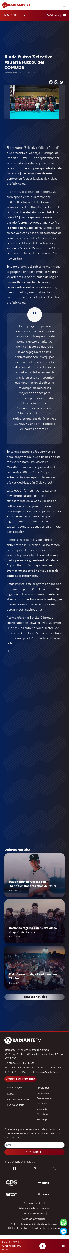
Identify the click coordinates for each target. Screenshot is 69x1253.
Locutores (43, 1093)
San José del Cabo (18, 1099)
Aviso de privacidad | (34, 1219)
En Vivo (54, 15)
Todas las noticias (34, 997)
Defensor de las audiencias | (34, 1208)
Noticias (42, 1103)
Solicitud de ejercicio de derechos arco (34, 1224)
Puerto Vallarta (15, 1105)
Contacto (42, 1109)
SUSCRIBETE (34, 1152)
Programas (43, 1088)
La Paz (10, 1094)
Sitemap (42, 1119)
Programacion (45, 1098)
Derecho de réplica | (34, 1213)
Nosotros (42, 1114)
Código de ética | (34, 1203)
